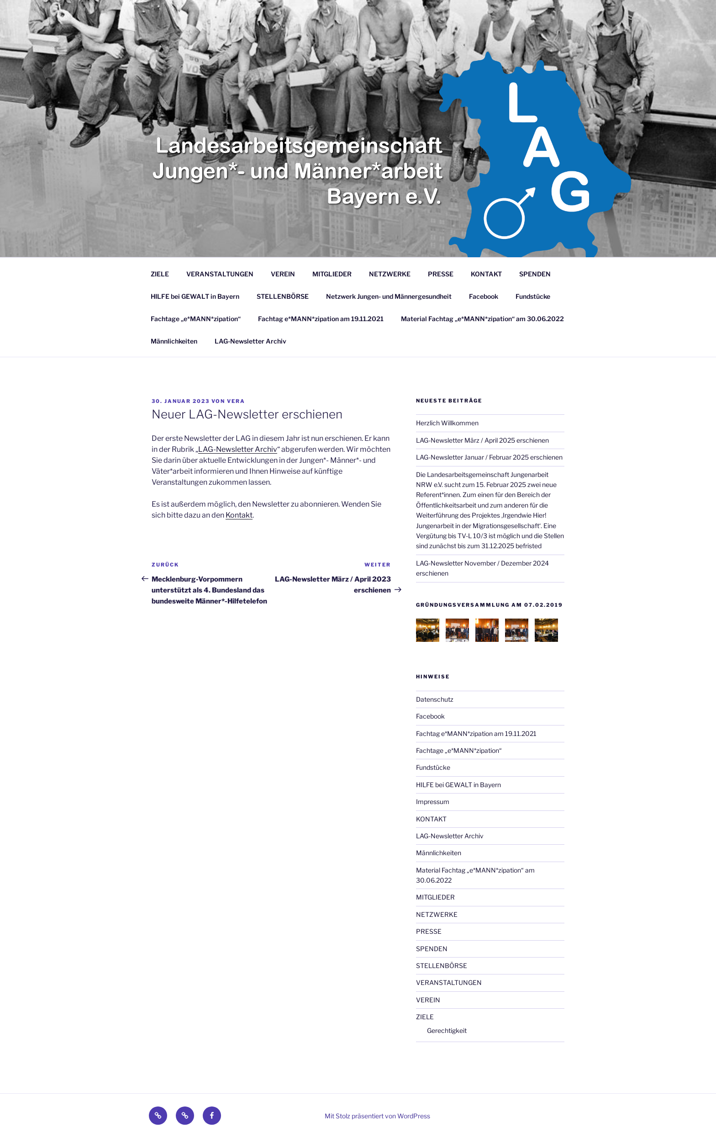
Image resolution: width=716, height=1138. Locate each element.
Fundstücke (533, 296)
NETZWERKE (390, 274)
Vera (236, 401)
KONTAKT (486, 274)
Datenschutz (434, 699)
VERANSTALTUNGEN (219, 274)
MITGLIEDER (332, 274)
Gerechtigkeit (447, 1030)
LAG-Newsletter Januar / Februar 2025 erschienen (489, 457)
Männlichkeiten (174, 341)
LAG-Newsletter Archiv (250, 341)
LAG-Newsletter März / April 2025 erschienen (482, 440)
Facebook (483, 296)
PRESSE (440, 274)
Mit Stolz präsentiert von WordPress (377, 1116)
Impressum (432, 801)
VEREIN (283, 274)
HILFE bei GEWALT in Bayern (195, 296)
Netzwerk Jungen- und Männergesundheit (389, 296)
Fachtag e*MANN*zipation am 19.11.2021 (321, 319)
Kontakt (239, 515)
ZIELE (160, 274)
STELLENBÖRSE (283, 296)
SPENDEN (535, 274)
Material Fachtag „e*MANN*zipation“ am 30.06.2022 (482, 319)
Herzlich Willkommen (447, 423)
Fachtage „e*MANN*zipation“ (196, 319)
